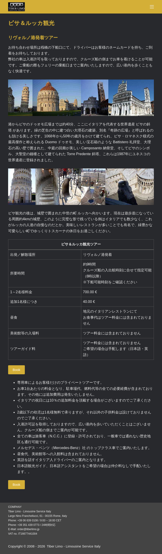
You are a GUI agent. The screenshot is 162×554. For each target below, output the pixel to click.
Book (16, 370)
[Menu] (152, 7)
